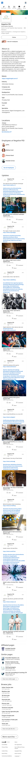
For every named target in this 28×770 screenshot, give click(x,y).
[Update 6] (14, 429)
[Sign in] (25, 2)
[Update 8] (14, 519)
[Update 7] (14, 474)
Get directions (6, 132)
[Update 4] (14, 339)
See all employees (9, 167)
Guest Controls (18, 753)
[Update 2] (14, 247)
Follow (14, 37)
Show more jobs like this (9, 728)
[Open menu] (25, 18)
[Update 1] (14, 200)
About (16, 742)
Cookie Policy (5, 751)
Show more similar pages (9, 679)
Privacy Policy (5, 747)
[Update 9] (14, 567)
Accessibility (4, 744)
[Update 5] (14, 383)
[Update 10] (14, 616)
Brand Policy (4, 753)
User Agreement (18, 744)
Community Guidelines (7, 756)
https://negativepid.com (10, 78)
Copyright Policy (18, 751)
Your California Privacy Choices (19, 747)
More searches (9, 736)
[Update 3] (14, 295)
